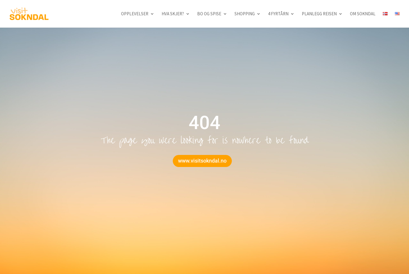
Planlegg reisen (319, 14)
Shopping (244, 14)
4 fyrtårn (278, 14)
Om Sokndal (363, 14)
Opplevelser (134, 14)
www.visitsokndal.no (202, 161)
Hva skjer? (173, 14)
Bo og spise (209, 14)
